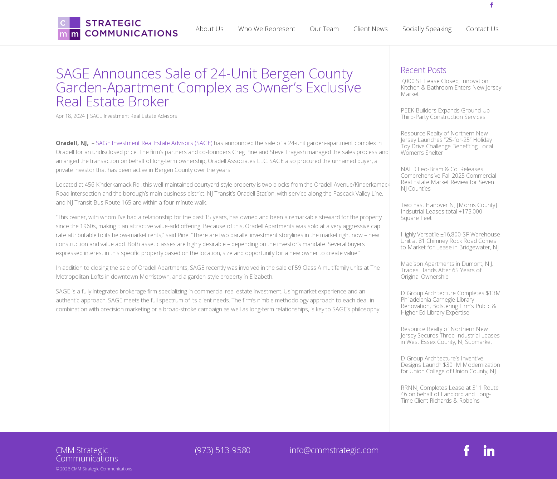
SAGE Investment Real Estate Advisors (133, 115)
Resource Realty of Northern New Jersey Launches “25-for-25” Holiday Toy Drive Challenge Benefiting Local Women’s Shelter (447, 143)
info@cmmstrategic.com (334, 450)
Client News (370, 29)
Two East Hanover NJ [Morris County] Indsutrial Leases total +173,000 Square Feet (449, 211)
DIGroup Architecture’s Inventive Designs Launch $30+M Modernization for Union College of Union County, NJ (450, 364)
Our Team (324, 29)
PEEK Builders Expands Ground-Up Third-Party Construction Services (445, 113)
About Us (210, 29)
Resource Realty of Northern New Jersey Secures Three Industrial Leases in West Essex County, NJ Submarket (450, 335)
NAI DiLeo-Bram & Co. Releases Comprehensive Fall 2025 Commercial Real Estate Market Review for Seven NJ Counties (448, 178)
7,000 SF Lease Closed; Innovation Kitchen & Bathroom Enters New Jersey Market (451, 87)
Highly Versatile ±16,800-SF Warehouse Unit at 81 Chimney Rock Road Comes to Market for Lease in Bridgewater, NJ (450, 240)
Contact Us (482, 29)
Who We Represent (266, 29)
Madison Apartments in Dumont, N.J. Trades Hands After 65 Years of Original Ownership (447, 270)
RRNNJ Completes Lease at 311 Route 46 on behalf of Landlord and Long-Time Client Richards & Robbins (450, 394)
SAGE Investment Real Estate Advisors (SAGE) (154, 143)
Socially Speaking (426, 29)
